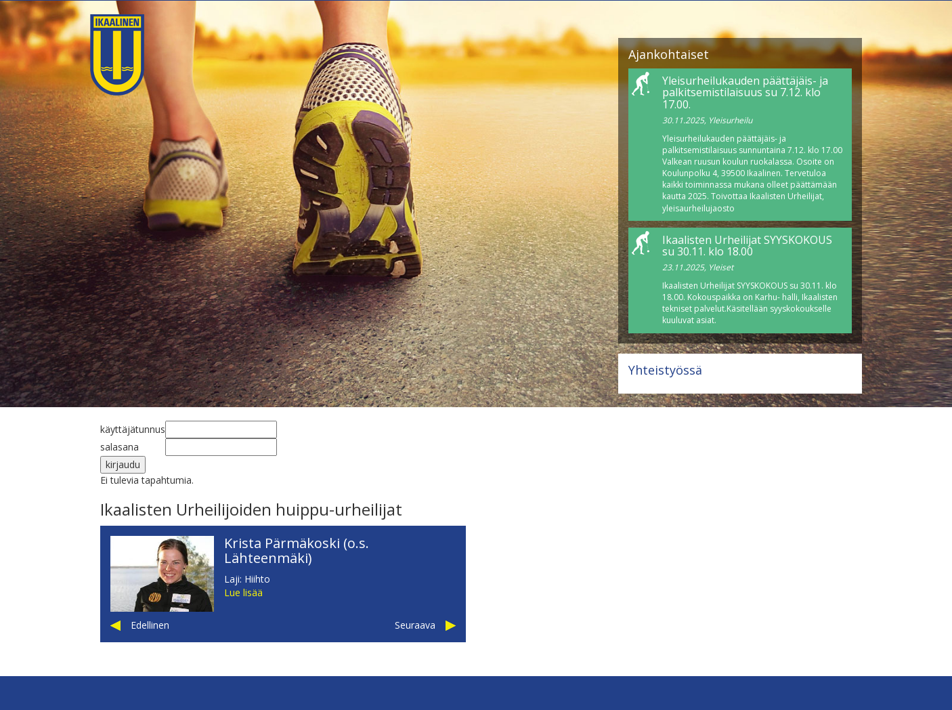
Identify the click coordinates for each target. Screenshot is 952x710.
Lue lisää (243, 592)
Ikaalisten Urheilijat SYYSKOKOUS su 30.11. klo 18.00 (747, 245)
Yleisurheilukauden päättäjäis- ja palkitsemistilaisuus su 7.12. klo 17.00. (745, 92)
